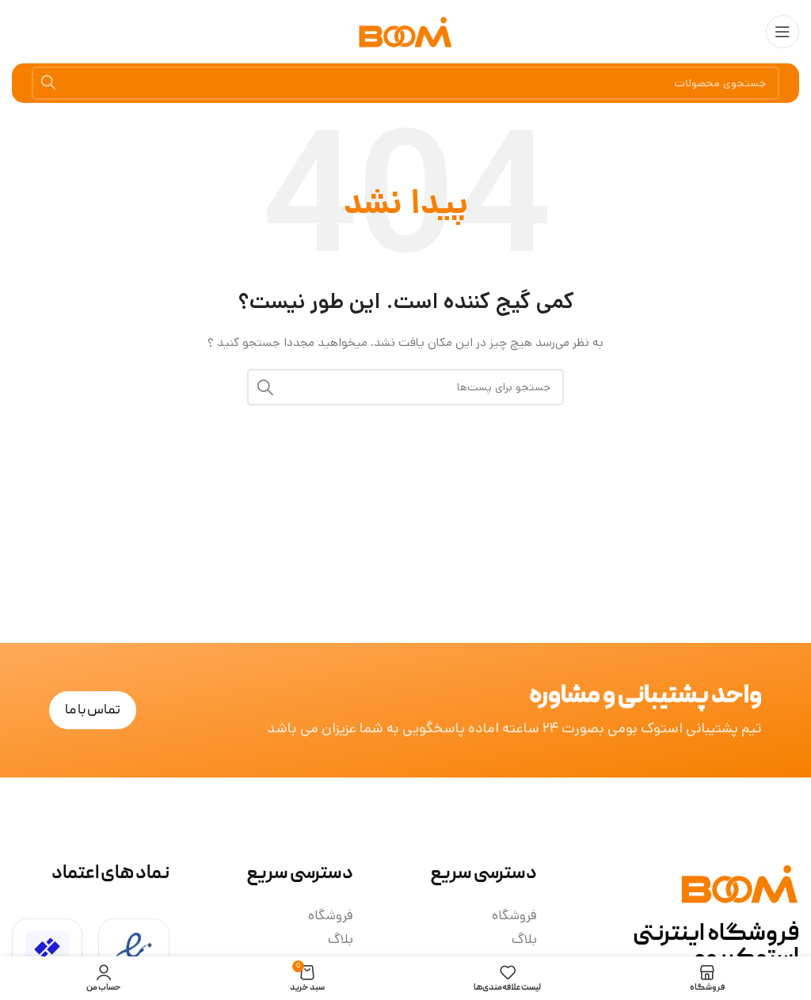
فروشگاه (514, 915)
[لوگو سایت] (405, 32)
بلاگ (524, 939)
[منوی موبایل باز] (782, 32)
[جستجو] (405, 83)
